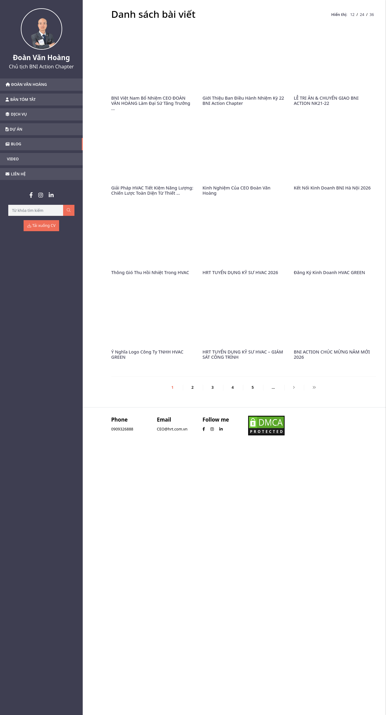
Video (13, 159)
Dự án (14, 129)
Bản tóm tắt (21, 99)
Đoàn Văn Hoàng (26, 84)
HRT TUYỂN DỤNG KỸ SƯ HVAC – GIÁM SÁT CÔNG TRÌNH (242, 354)
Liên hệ (16, 174)
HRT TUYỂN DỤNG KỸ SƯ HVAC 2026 (240, 272)
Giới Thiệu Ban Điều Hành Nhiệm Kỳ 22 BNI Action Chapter (243, 100)
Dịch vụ (16, 114)
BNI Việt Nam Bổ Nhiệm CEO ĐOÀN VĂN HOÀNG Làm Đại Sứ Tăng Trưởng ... (150, 103)
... (273, 387)
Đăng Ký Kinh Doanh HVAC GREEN (329, 272)
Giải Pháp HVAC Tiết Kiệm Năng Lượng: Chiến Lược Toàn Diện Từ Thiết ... (152, 190)
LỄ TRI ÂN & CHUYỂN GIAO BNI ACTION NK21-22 (326, 100)
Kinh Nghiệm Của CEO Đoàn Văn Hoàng (236, 190)
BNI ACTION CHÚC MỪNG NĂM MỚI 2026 (332, 354)
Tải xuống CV (41, 225)
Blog (13, 144)
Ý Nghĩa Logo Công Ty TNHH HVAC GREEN (147, 354)
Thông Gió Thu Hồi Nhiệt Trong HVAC (150, 272)
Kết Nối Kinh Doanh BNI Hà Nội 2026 (332, 188)
